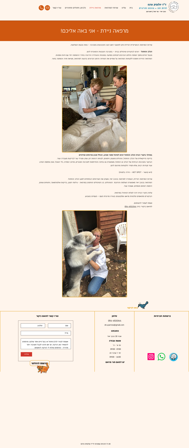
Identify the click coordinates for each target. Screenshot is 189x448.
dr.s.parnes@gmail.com (114, 325)
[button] (43, 368)
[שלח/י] (26, 354)
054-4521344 (130, 206)
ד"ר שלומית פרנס (157, 5)
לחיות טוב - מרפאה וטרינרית (153, 8)
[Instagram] (151, 356)
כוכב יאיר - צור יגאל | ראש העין (156, 12)
